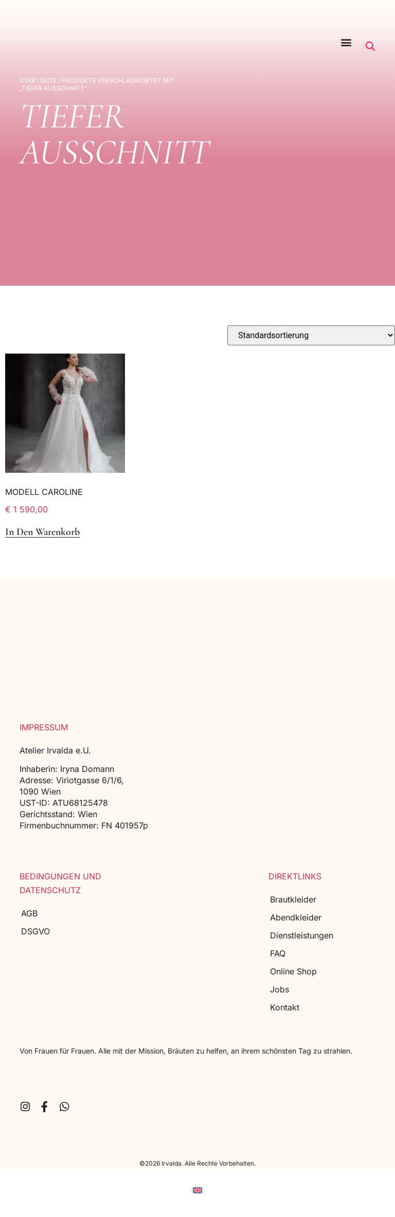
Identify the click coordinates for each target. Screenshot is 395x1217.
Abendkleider (295, 917)
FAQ (277, 953)
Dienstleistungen (301, 935)
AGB (29, 913)
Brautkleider (293, 899)
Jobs (279, 989)
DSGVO (35, 931)
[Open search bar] (370, 46)
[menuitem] (197, 1190)
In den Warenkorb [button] (42, 532)
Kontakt (284, 1007)
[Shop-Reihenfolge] (311, 335)
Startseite (38, 80)
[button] (346, 41)
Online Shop (293, 971)
